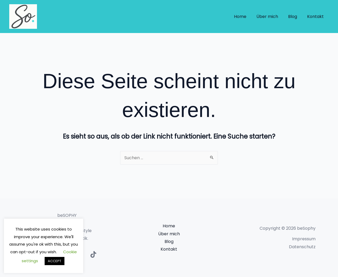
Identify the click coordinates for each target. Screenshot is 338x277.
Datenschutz (302, 247)
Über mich (271, 16)
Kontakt (316, 16)
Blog (294, 16)
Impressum (304, 239)
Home (246, 16)
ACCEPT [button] (54, 261)
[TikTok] (93, 254)
